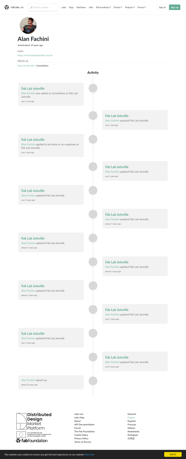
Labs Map (79, 417)
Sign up (174, 7)
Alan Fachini (28, 93)
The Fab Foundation (84, 431)
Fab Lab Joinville (26, 65)
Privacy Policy (81, 438)
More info (89, 454)
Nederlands (133, 431)
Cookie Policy (81, 434)
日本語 (131, 438)
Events (118, 7)
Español (132, 421)
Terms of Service (82, 441)
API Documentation (84, 424)
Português (133, 434)
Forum (142, 7)
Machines (81, 7)
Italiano (131, 427)
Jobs (91, 7)
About (77, 421)
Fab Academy (103, 7)
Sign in (162, 7)
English (131, 417)
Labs (64, 7)
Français (132, 424)
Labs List (78, 414)
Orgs (71, 7)
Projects (130, 7)
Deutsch (132, 414)
